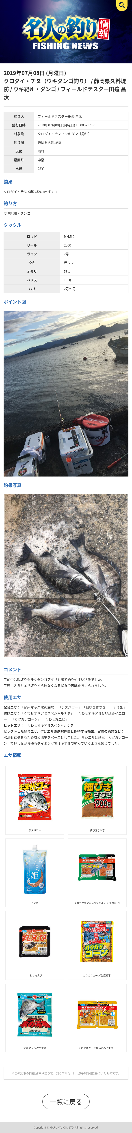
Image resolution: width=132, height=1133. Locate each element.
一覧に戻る (66, 1101)
